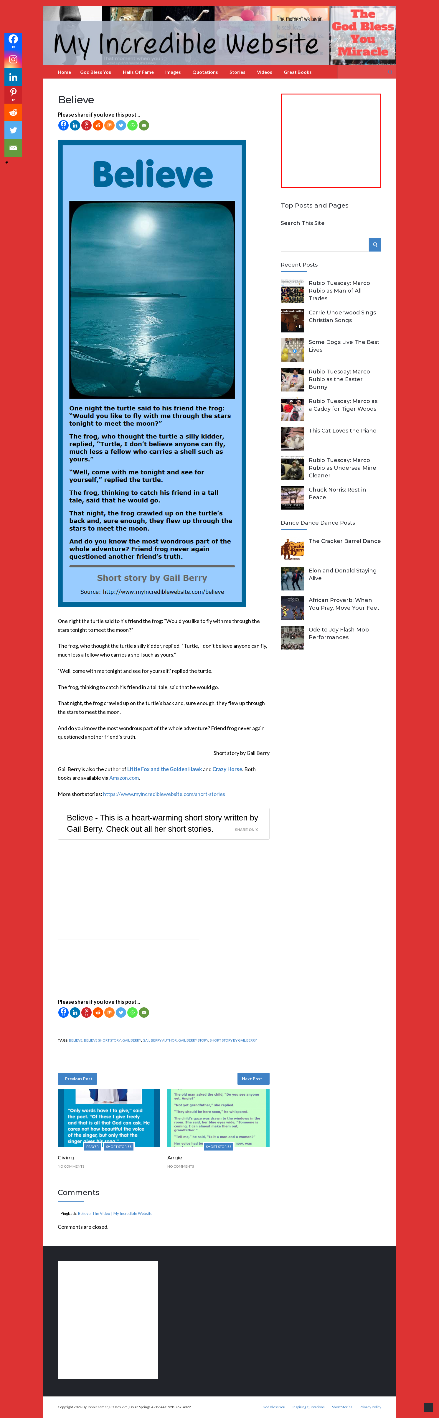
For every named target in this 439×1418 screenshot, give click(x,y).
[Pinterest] (86, 125)
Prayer (92, 1146)
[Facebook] (63, 125)
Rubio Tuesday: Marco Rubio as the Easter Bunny (339, 379)
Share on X (246, 830)
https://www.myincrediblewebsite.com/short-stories (164, 794)
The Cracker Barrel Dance (345, 541)
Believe (75, 1040)
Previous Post (79, 1078)
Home (64, 72)
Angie (174, 1158)
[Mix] (109, 125)
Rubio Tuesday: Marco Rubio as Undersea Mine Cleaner (342, 468)
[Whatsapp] (132, 125)
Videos (264, 72)
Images (173, 72)
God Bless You (95, 72)
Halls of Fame (138, 72)
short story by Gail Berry (233, 1040)
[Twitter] (121, 125)
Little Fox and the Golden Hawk (164, 769)
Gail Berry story (193, 1040)
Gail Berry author (160, 1040)
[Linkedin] (75, 125)
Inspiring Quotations (309, 1407)
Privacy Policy (370, 1407)
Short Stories (118, 1146)
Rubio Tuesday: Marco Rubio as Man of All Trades (339, 291)
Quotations (205, 72)
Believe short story (102, 1040)
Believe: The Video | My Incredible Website (115, 1213)
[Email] (144, 125)
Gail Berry (131, 1040)
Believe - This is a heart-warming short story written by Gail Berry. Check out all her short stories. (162, 823)
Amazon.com (124, 777)
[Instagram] (13, 59)
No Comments (71, 1166)
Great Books (298, 72)
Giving (66, 1158)
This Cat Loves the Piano (343, 430)
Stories (237, 72)
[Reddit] (98, 125)
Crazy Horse (227, 769)
